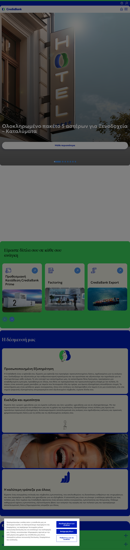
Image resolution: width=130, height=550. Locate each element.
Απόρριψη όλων (66, 531)
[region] (41, 532)
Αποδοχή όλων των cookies (67, 524)
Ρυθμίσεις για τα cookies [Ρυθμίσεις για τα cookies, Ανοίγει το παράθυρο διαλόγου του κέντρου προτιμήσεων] (67, 538)
